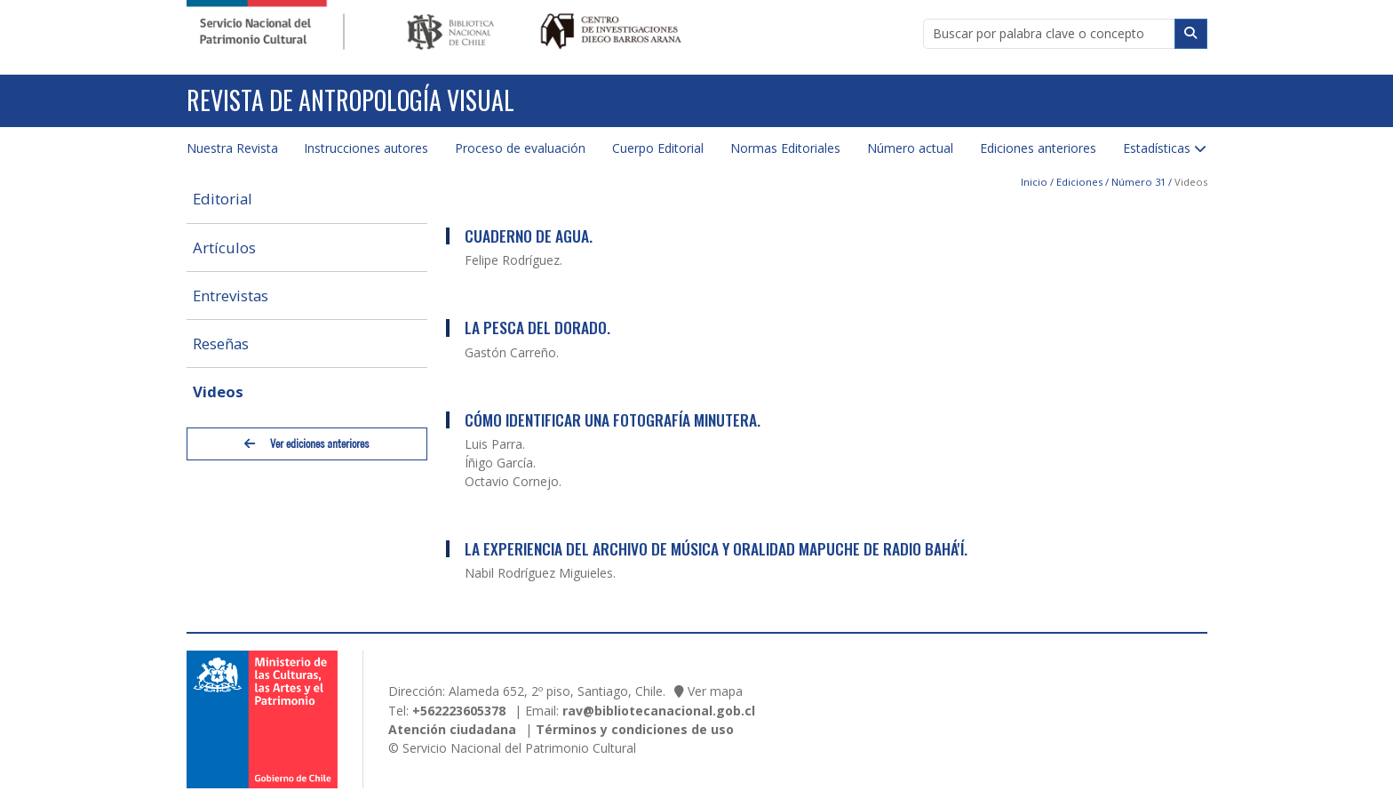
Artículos (224, 247)
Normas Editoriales (785, 148)
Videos (218, 391)
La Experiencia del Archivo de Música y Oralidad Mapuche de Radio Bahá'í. (716, 548)
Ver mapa (715, 691)
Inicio (1034, 181)
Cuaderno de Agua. (529, 235)
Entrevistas (230, 295)
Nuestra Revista (232, 148)
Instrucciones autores (366, 148)
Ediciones (1079, 181)
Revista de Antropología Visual (350, 100)
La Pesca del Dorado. (537, 327)
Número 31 (1138, 181)
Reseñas (221, 343)
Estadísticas (1156, 148)
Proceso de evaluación (520, 148)
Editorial (222, 198)
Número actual (910, 148)
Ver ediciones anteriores (306, 444)
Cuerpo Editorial (658, 148)
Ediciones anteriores (1038, 148)
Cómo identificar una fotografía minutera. (612, 419)
